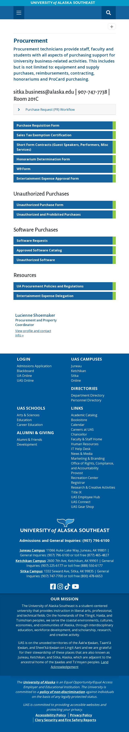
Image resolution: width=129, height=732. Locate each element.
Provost (77, 473)
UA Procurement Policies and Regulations (50, 286)
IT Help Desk (80, 449)
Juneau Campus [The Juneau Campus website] (32, 550)
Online (76, 380)
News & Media (81, 453)
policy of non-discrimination (62, 692)
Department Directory (87, 395)
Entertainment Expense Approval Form (48, 178)
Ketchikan (78, 371)
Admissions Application (34, 366)
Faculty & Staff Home (86, 439)
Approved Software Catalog (39, 250)
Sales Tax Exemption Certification (44, 135)
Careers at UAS (82, 429)
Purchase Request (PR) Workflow (50, 109)
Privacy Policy (81, 715)
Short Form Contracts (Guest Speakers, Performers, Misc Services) (62, 147)
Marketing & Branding (88, 458)
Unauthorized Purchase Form (40, 205)
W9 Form (23, 169)
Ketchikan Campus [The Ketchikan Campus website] (31, 561)
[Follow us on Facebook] (53, 586)
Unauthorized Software (36, 260)
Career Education (30, 424)
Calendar (77, 424)
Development (27, 444)
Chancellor (79, 434)
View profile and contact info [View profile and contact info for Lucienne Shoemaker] (33, 333)
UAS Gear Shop (82, 506)
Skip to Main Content (19, 4)
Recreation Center (84, 478)
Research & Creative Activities (93, 487)
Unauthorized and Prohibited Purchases (49, 214)
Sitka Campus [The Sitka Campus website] (31, 571)
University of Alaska (39, 682)
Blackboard (25, 371)
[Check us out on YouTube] (75, 586)
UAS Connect (80, 502)
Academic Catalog (84, 415)
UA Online (24, 375)
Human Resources (85, 444)
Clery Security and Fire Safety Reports (65, 720)
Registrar (78, 482)
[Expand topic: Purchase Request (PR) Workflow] (21, 109)
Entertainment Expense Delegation (45, 296)
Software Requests (32, 240)
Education (24, 420)
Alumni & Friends (29, 439)
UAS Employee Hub (85, 497)
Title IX (76, 492)
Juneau (76, 366)
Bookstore (79, 420)
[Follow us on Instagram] (60, 586)
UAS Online (25, 380)
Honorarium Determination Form (43, 159)
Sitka (74, 375)
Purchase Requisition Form (38, 125)
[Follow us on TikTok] (67, 586)
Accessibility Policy (51, 715)
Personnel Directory (86, 400)
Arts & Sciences (28, 415)
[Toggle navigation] (18, 12)
